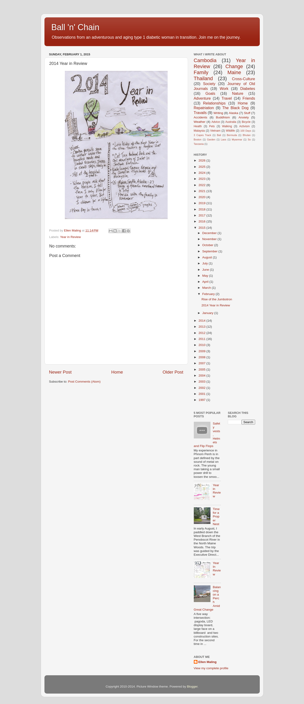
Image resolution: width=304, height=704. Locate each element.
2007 (202, 363)
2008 (202, 357)
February (209, 294)
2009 (202, 351)
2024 (202, 172)
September (210, 251)
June (206, 269)
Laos (223, 139)
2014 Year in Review (215, 305)
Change (234, 66)
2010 (202, 345)
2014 (202, 320)
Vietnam (215, 130)
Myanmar (237, 139)
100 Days (245, 130)
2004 (202, 375)
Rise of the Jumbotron (216, 299)
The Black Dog (235, 108)
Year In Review (217, 568)
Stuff (247, 113)
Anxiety (243, 117)
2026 (202, 160)
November (210, 239)
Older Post (173, 372)
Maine (234, 72)
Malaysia (199, 130)
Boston (198, 139)
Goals (210, 93)
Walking (227, 126)
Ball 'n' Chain (75, 27)
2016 (202, 221)
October (208, 245)
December (210, 233)
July (205, 263)
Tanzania (199, 144)
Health (198, 126)
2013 (202, 326)
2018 (202, 209)
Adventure (202, 98)
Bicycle (246, 122)
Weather (200, 122)
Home (117, 372)
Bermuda (232, 135)
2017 (202, 215)
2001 (202, 394)
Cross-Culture (243, 79)
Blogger (192, 686)
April (206, 281)
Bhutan (247, 135)
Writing (218, 113)
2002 (202, 388)
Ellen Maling (207, 662)
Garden (211, 139)
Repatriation (204, 108)
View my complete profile (211, 668)
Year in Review (70, 237)
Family (201, 72)
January (208, 313)
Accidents (200, 117)
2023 (202, 179)
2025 (202, 166)
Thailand (203, 78)
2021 (202, 191)
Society (209, 84)
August (207, 257)
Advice (215, 122)
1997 (202, 400)
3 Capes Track (202, 135)
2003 (202, 381)
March (207, 287)
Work (224, 88)
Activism (244, 126)
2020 (202, 197)
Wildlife (230, 130)
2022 (202, 185)
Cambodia (205, 60)
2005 (202, 369)
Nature (237, 93)
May (205, 275)
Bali (219, 135)
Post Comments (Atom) (84, 381)
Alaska (233, 113)
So (249, 139)
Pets (212, 126)
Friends (249, 98)
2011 (202, 339)
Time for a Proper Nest (216, 516)
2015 (202, 227)
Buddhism (223, 117)
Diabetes (247, 88)
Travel (227, 98)
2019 (202, 203)
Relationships (214, 103)
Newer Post (60, 372)
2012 (202, 333)
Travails (200, 113)
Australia (230, 122)
